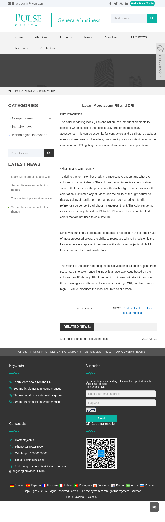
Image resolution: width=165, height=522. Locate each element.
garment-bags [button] (93, 351)
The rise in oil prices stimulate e (31, 198)
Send (101, 418)
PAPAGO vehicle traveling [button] (130, 351)
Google (92, 496)
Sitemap (136, 491)
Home (18, 37)
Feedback (21, 48)
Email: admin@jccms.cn (25, 3)
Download (111, 37)
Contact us (47, 48)
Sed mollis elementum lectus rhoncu (29, 187)
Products (66, 37)
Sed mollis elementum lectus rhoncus (84, 338)
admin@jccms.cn (34, 459)
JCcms (79, 496)
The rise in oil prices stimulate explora (37, 395)
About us (41, 37)
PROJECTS (139, 37)
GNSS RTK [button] (40, 351)
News (88, 37)
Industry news (22, 126)
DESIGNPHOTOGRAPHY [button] (65, 351)
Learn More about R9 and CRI (30, 176)
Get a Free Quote (142, 3)
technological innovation (29, 135)
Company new (45, 90)
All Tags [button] (22, 351)
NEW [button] (108, 351)
